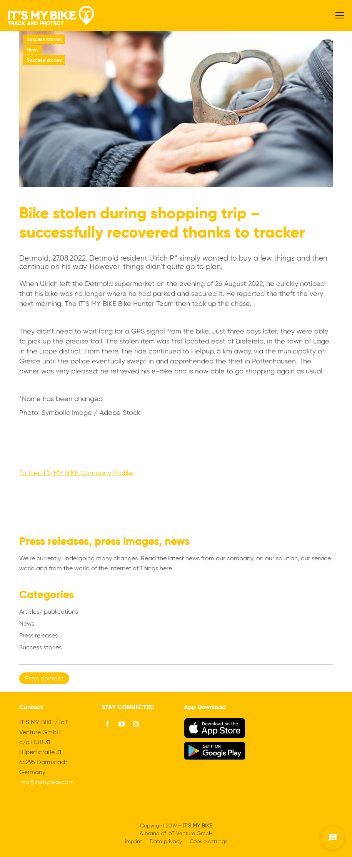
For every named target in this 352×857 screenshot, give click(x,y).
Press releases (38, 636)
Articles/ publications (48, 612)
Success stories (44, 39)
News (32, 50)
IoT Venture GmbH (190, 833)
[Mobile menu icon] (339, 15)
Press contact (44, 679)
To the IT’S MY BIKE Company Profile (76, 473)
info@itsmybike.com (46, 782)
